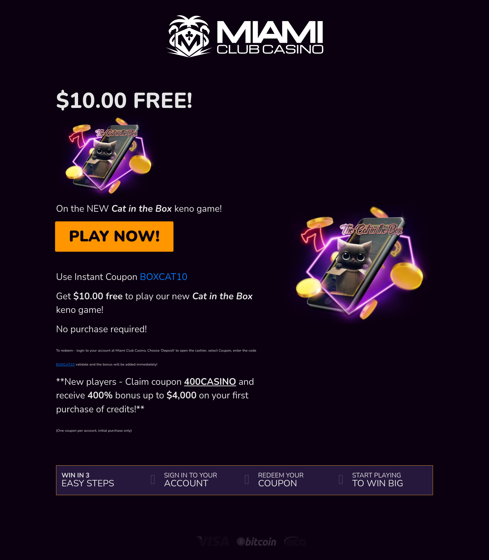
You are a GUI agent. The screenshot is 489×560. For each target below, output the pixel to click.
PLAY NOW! (114, 236)
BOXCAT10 (163, 277)
